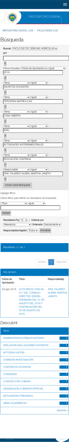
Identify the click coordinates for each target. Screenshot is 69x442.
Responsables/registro (15, 231)
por (5, 53)
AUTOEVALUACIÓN (13, 353)
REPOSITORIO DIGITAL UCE (18, 31)
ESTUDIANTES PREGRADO (18, 396)
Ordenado (37, 225)
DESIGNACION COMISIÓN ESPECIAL (23, 389)
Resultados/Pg (11, 220)
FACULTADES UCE (47, 31)
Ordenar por (37, 220)
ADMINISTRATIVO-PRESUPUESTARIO (23, 338)
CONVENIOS (10, 374)
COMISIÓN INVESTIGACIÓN (18, 360)
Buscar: (7, 49)
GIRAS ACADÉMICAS (15, 403)
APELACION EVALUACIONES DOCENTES (25, 345)
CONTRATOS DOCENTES (17, 367)
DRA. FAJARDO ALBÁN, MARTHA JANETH (57, 293)
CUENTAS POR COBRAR (16, 381)
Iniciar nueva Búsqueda (17, 185)
